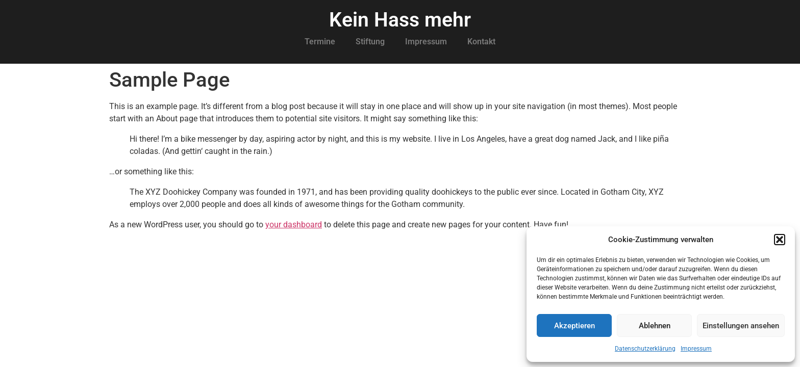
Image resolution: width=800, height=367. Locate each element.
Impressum (696, 348)
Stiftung (370, 41)
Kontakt (481, 41)
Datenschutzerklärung (645, 348)
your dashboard (293, 224)
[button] (779, 239)
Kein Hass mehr (400, 20)
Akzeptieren (574, 325)
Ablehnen (654, 325)
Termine (320, 41)
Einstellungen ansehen (741, 325)
